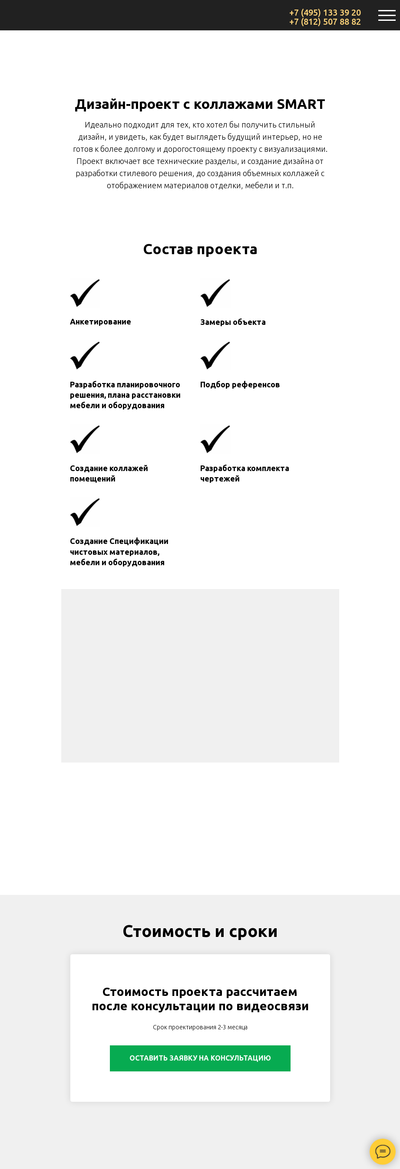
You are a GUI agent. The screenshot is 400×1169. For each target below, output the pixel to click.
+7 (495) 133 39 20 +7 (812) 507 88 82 (325, 16)
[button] (200, 1058)
